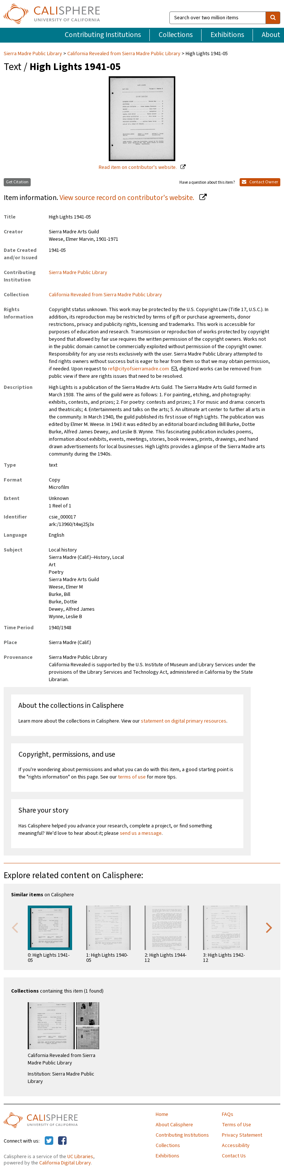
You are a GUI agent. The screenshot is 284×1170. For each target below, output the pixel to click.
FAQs (227, 1114)
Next (269, 927)
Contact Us (234, 1156)
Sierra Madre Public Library (33, 53)
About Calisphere (174, 1124)
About (271, 35)
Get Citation (17, 182)
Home (162, 1114)
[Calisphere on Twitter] (49, 1141)
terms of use (132, 777)
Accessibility (236, 1145)
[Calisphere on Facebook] (62, 1141)
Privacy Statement (242, 1135)
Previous (14, 927)
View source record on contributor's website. (128, 198)
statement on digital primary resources (183, 721)
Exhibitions (227, 35)
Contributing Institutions (103, 35)
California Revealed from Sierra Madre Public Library (123, 53)
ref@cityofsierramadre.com (138, 369)
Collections (176, 35)
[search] (273, 17)
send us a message (141, 833)
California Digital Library (65, 1163)
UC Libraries (80, 1156)
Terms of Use (236, 1124)
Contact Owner (260, 182)
